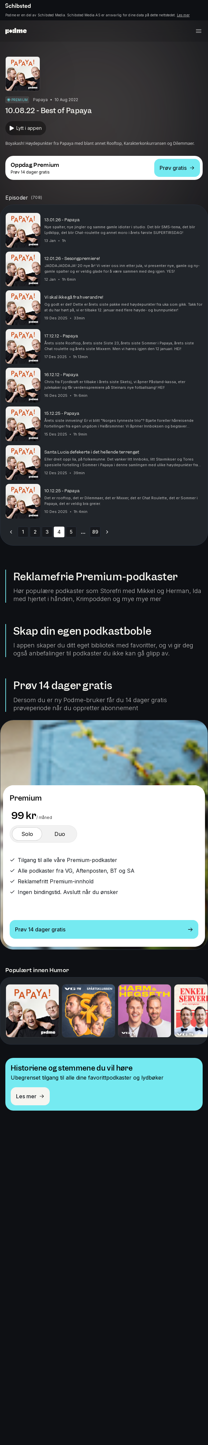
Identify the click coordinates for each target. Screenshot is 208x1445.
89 (95, 532)
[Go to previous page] (11, 532)
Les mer (183, 15)
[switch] (27, 834)
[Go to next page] (107, 532)
